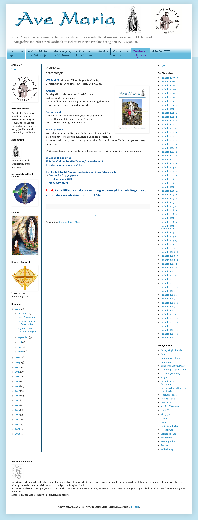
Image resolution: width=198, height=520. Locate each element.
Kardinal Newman (170, 406)
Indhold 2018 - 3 (169, 218)
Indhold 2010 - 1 (169, 85)
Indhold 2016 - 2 (169, 183)
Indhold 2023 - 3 (169, 303)
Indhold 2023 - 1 (169, 295)
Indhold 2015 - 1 (169, 163)
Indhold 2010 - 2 (169, 89)
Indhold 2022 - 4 (169, 291)
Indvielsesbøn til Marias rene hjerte (173, 390)
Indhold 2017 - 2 (169, 198)
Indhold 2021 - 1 (169, 264)
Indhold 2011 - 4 (169, 113)
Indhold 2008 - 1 (169, 81)
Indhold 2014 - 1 (169, 148)
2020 (18, 376)
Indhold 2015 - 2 (169, 167)
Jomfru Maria (168, 398)
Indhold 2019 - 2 (169, 236)
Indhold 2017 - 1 (169, 194)
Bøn (163, 354)
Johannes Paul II (169, 395)
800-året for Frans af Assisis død (27, 323)
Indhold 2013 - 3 (169, 140)
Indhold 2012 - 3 (169, 124)
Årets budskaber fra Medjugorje (38, 54)
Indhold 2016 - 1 (169, 179)
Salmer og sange (169, 434)
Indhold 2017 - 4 (169, 206)
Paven (164, 418)
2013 (17, 410)
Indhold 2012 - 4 (169, 128)
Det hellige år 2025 (170, 373)
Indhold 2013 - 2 (169, 136)
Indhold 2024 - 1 (169, 310)
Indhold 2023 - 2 (169, 299)
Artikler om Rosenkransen (84, 54)
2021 (17, 372)
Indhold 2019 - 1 (169, 232)
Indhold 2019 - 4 (169, 244)
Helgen (164, 377)
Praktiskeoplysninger (140, 54)
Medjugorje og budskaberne (62, 54)
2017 (17, 391)
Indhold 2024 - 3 (169, 318)
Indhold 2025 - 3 (169, 334)
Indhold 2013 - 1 (169, 132)
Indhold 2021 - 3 (169, 271)
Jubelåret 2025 (161, 52)
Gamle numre (117, 54)
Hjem (163, 65)
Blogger (135, 507)
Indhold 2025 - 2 (169, 330)
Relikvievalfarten (170, 426)
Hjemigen (13, 54)
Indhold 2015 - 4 (169, 175)
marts (21, 351)
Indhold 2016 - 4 (169, 191)
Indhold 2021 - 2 (169, 267)
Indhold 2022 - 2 (169, 283)
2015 (17, 400)
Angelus (103, 52)
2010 (17, 424)
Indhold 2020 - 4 (169, 260)
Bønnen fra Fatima (170, 358)
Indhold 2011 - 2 (169, 105)
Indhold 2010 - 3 (169, 93)
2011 (17, 419)
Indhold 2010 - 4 (169, 97)
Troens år (166, 445)
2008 (18, 429)
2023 (17, 362)
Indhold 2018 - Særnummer (168, 227)
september (23, 337)
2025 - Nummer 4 (26, 317)
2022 (17, 367)
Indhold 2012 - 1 (169, 117)
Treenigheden (168, 441)
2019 (17, 381)
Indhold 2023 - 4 (169, 306)
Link (13, 69)
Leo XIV (165, 410)
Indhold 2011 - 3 (169, 109)
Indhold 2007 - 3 (169, 78)
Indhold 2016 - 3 (169, 187)
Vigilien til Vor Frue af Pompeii (26, 330)
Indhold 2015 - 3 (169, 171)
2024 (18, 357)
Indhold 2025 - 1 (169, 326)
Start (97, 216)
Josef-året (166, 402)
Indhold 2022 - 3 (169, 287)
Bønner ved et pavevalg (173, 366)
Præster (165, 422)
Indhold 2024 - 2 (169, 314)
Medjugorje (167, 414)
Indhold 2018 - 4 (169, 222)
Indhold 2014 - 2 (169, 152)
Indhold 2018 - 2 (169, 214)
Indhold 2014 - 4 (169, 159)
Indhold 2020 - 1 (169, 248)
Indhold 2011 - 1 (169, 101)
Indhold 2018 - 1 (169, 210)
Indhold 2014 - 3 (169, 155)
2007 (18, 434)
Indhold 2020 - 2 (169, 252)
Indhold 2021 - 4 (169, 275)
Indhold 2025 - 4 (169, 337)
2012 (17, 414)
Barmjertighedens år (171, 350)
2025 (17, 309)
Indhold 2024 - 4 (169, 322)
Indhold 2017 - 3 (169, 202)
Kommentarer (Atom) (70, 222)
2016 (17, 395)
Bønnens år (167, 362)
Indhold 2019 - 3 (169, 240)
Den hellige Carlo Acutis (173, 369)
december (23, 313)
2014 (17, 405)
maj (20, 347)
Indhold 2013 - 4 (169, 144)
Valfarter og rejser (170, 449)
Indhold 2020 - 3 (169, 256)
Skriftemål (166, 437)
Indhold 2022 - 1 (169, 279)
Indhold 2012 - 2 (169, 120)
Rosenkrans (167, 430)
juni (20, 342)
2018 (17, 386)
